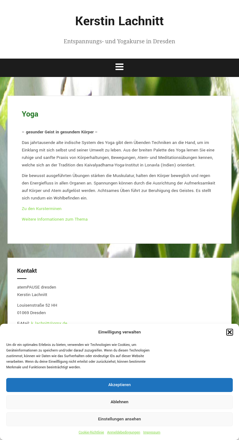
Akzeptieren (119, 385)
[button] (230, 332)
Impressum (151, 432)
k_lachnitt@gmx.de (49, 323)
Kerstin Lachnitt (119, 21)
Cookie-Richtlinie (91, 432)
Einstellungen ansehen (119, 419)
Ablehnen (119, 402)
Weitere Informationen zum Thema (55, 219)
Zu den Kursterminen (42, 209)
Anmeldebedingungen (123, 432)
